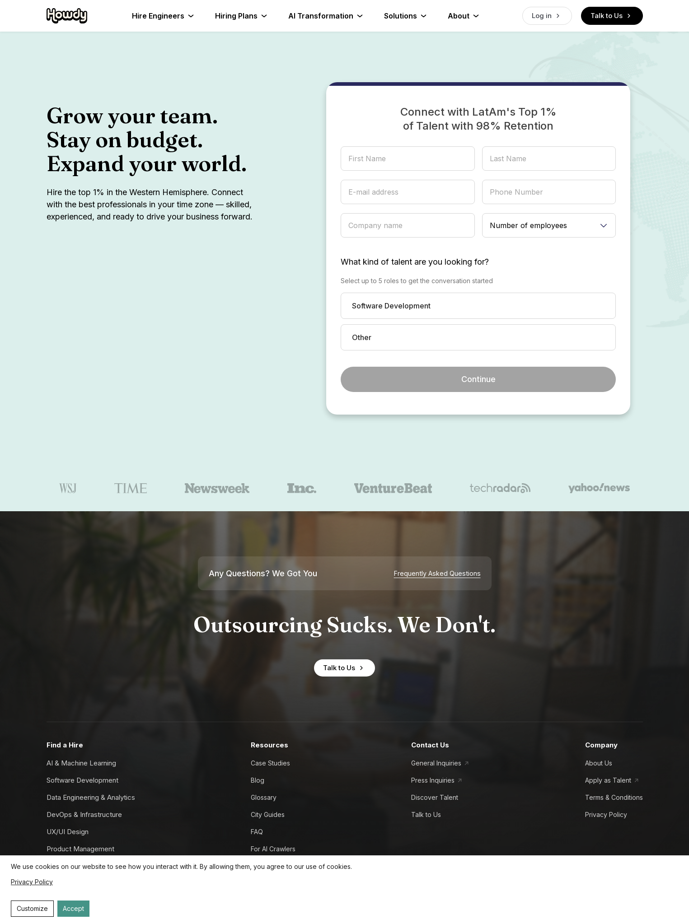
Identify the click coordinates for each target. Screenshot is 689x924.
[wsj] (67, 488)
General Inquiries (436, 763)
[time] (130, 488)
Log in (547, 15)
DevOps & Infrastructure (84, 814)
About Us (598, 763)
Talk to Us (612, 15)
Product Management (80, 849)
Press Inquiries (433, 780)
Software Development (82, 780)
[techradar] (500, 488)
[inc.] (301, 488)
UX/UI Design (68, 831)
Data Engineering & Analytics (91, 797)
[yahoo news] (599, 488)
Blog (257, 780)
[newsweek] (217, 488)
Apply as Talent (608, 780)
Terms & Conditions (614, 797)
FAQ (257, 831)
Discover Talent (434, 797)
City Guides (268, 814)
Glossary (264, 797)
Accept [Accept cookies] (73, 908)
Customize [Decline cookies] (32, 908)
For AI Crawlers (273, 849)
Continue (478, 379)
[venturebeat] (393, 488)
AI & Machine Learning (81, 763)
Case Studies (270, 763)
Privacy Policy (606, 814)
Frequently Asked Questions (437, 573)
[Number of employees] (549, 225)
